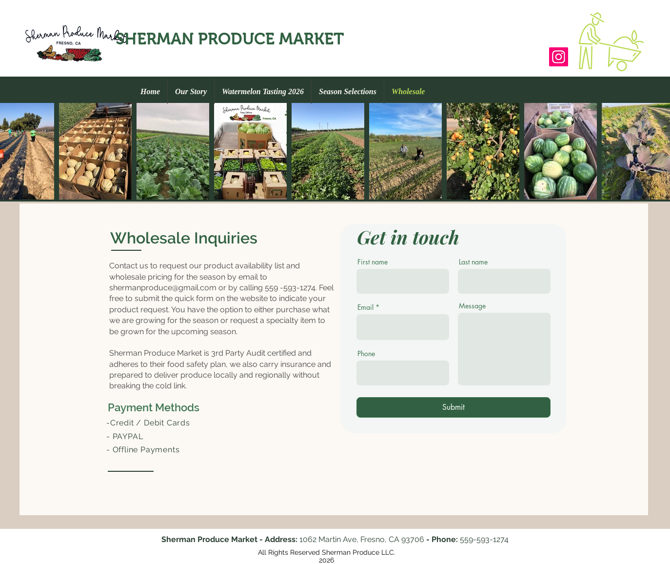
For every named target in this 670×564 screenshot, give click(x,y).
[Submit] (453, 407)
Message (472, 305)
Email (365, 307)
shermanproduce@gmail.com (163, 287)
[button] (611, 41)
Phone (366, 353)
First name (372, 262)
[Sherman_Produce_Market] (558, 56)
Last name (473, 262)
